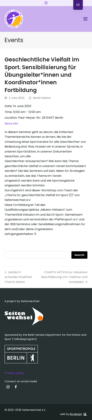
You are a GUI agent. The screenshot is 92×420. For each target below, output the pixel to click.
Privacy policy (15, 373)
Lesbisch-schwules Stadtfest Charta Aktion (18, 277)
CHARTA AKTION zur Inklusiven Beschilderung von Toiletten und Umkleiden (64, 277)
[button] (85, 19)
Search (79, 255)
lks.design (76, 414)
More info (11, 123)
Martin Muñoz (42, 98)
